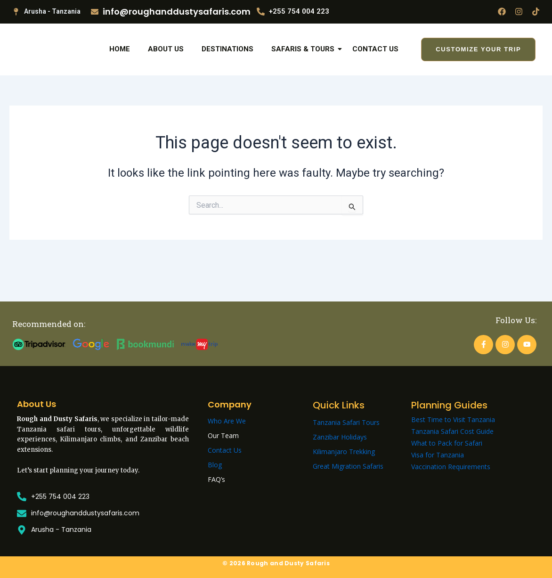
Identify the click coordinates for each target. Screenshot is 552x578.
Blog (215, 464)
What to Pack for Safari (446, 443)
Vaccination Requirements (450, 466)
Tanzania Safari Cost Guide (452, 431)
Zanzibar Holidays (340, 436)
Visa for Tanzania (437, 454)
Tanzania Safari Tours (346, 422)
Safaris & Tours (304, 65)
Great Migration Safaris (348, 466)
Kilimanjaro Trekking (344, 451)
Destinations (227, 65)
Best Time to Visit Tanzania (453, 419)
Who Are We (227, 420)
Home (119, 65)
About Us (166, 65)
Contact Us (375, 65)
